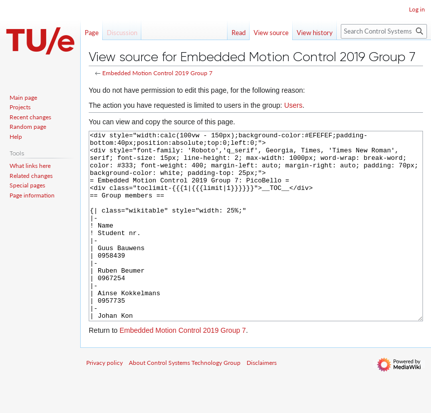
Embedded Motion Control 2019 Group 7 (157, 73)
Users (293, 105)
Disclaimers (262, 400)
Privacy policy (104, 400)
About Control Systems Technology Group (185, 400)
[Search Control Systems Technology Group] (384, 31)
